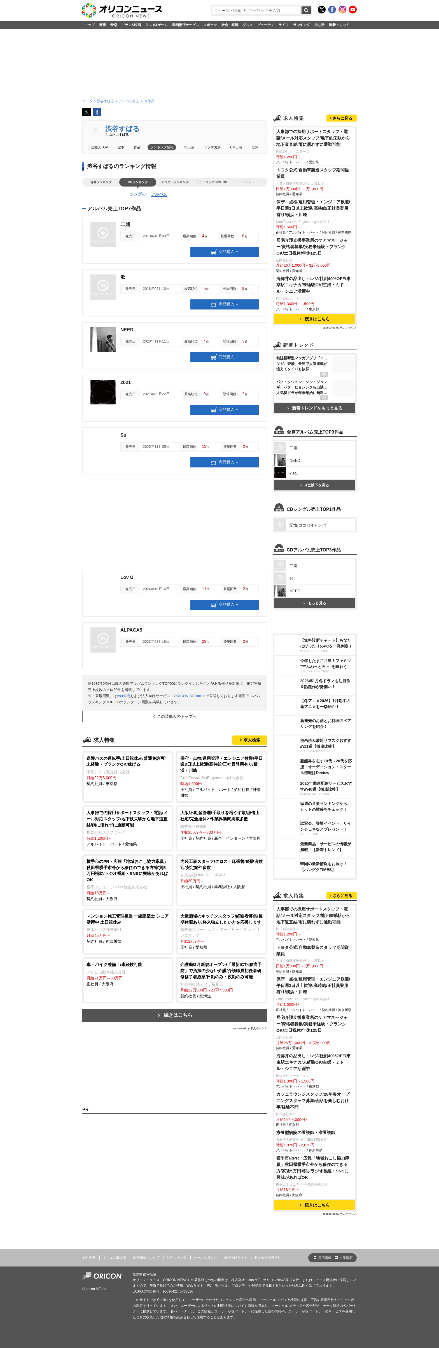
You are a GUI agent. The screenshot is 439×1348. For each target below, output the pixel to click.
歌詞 (255, 147)
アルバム (159, 194)
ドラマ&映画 (131, 25)
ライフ (284, 25)
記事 (121, 147)
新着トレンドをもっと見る (314, 408)
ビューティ (265, 25)
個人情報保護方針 (267, 1257)
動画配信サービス (185, 25)
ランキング (301, 25)
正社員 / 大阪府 (128, 973)
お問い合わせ (177, 1257)
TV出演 (188, 147)
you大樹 (123, 696)
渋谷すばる (122, 128)
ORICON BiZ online (190, 696)
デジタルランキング (175, 182)
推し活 (319, 25)
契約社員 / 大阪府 (128, 879)
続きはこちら (178, 1015)
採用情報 (324, 1258)
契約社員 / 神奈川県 (128, 928)
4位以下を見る (314, 485)
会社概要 (89, 1257)
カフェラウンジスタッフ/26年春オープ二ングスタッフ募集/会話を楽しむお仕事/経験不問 (312, 1100)
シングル (138, 194)
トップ (90, 25)
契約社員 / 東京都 (128, 770)
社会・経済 (229, 25)
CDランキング (138, 182)
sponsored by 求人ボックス (250, 1028)
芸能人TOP (99, 147)
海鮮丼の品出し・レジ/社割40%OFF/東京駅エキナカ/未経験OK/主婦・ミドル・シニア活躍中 (313, 285)
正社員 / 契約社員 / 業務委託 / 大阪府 (221, 873)
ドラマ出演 (212, 147)
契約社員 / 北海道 (221, 979)
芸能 (102, 25)
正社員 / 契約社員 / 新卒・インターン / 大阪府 (221, 825)
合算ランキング (101, 182)
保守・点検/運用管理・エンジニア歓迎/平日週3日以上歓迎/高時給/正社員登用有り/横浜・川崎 (313, 208)
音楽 (113, 25)
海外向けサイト (235, 1257)
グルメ (248, 25)
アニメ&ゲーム (156, 25)
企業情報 (346, 1258)
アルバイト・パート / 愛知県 (128, 828)
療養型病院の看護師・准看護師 (305, 1132)
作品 (137, 147)
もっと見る (314, 603)
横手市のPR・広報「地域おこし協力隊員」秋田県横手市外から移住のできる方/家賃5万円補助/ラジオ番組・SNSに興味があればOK (312, 1168)
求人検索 (252, 739)
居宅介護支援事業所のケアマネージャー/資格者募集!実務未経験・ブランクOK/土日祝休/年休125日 (312, 246)
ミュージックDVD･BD (211, 182)
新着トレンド (339, 25)
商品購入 (224, 252)
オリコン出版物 (114, 1257)
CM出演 (236, 147)
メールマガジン (205, 1257)
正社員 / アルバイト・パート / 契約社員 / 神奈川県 (221, 776)
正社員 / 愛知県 (221, 931)
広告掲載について (146, 1257)
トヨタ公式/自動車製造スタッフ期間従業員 (312, 173)
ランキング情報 (162, 147)
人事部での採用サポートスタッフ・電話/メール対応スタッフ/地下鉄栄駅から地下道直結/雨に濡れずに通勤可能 (313, 138)
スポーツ (210, 25)
